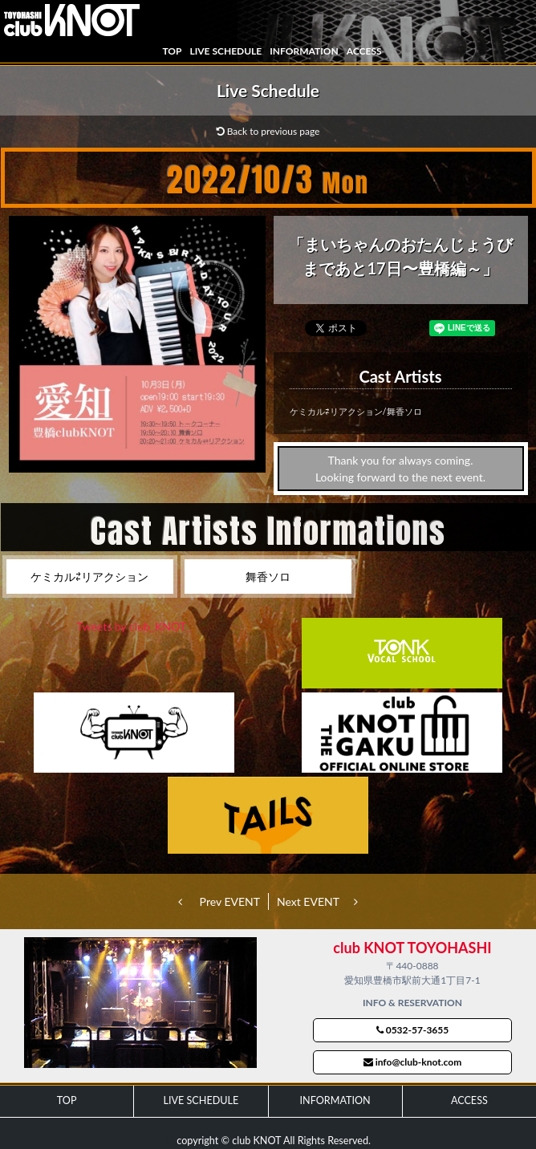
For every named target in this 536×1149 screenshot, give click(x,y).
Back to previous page (268, 131)
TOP (171, 51)
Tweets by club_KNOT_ (134, 626)
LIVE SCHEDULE (225, 51)
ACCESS (364, 51)
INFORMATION (304, 51)
